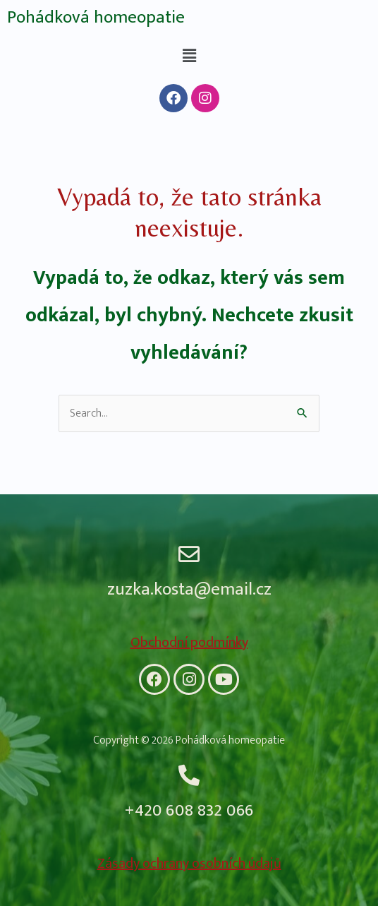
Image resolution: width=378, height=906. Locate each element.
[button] (189, 56)
